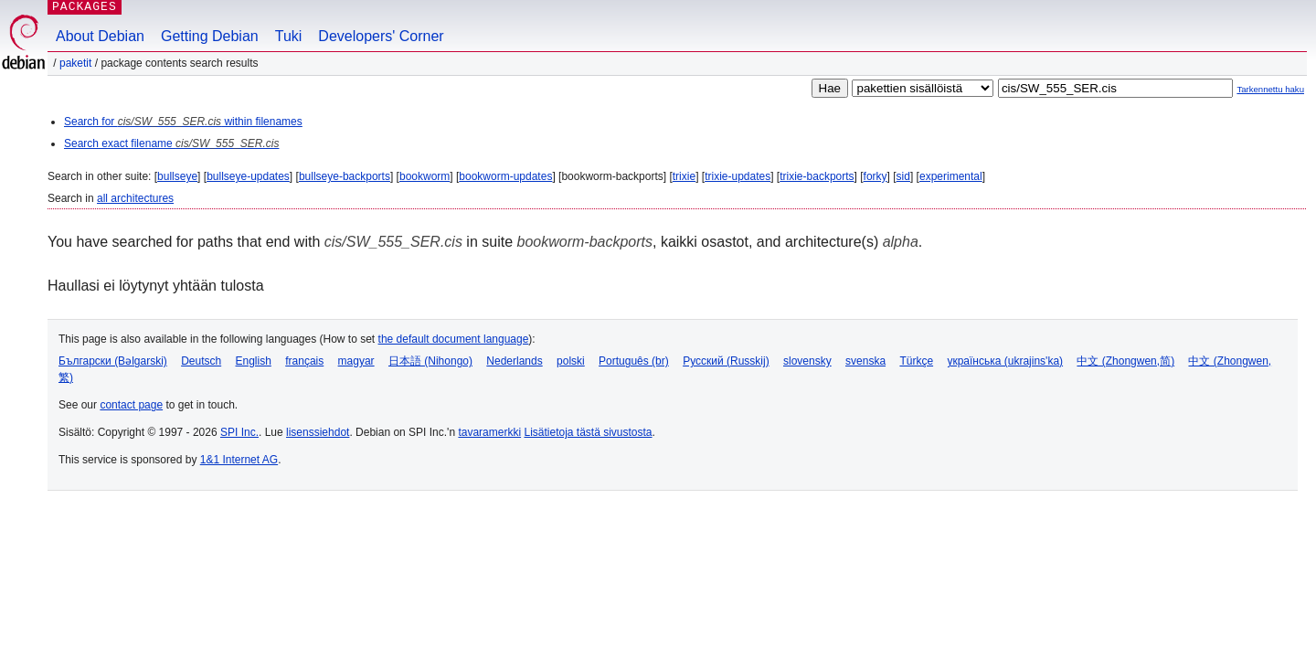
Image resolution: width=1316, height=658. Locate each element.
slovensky (807, 361)
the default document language (453, 339)
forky (875, 176)
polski (571, 361)
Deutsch (201, 361)
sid (903, 176)
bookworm (424, 176)
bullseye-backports (344, 176)
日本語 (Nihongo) (430, 361)
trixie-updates (737, 176)
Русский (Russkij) (726, 361)
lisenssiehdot (317, 432)
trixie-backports (817, 176)
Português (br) (634, 361)
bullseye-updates (248, 176)
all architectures (135, 198)
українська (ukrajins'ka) (1005, 361)
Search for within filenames (183, 121)
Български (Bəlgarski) (112, 361)
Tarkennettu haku (1270, 89)
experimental (950, 176)
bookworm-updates (505, 176)
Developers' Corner (380, 36)
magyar (356, 361)
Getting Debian (210, 36)
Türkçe (916, 361)
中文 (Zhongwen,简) (1125, 361)
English (253, 361)
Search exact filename (171, 143)
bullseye (177, 176)
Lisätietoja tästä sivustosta (588, 432)
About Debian (100, 36)
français (304, 361)
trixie (684, 176)
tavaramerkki (489, 432)
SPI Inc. (239, 432)
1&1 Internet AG (239, 459)
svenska (865, 361)
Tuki (288, 36)
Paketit (75, 63)
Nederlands (514, 361)
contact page (131, 404)
